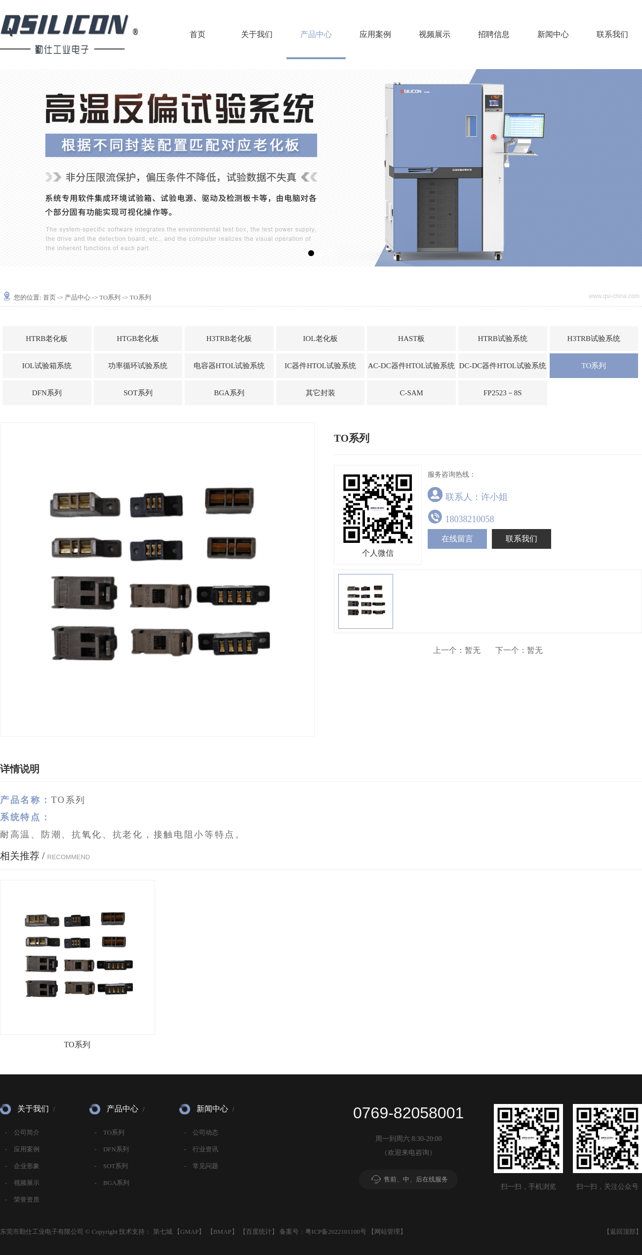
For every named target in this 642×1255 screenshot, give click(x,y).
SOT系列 (137, 393)
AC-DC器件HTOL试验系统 (411, 366)
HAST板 (411, 338)
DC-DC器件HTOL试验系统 (502, 366)
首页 (197, 34)
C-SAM (411, 393)
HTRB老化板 (47, 338)
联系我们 (612, 34)
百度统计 (259, 1231)
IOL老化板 (320, 338)
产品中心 (316, 34)
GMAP (189, 1231)
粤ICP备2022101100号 (335, 1231)
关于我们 (257, 34)
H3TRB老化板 (229, 338)
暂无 (457, 650)
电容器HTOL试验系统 (229, 366)
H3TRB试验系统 (594, 338)
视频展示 (434, 34)
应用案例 (375, 34)
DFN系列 (47, 393)
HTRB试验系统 (502, 338)
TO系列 (109, 297)
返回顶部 (623, 1231)
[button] (311, 253)
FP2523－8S (502, 393)
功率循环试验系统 (137, 366)
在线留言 (457, 538)
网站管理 (387, 1231)
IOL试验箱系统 (47, 366)
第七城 (162, 1231)
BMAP (222, 1231)
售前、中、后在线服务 (416, 1179)
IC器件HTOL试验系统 (320, 366)
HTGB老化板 (138, 338)
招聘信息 (494, 34)
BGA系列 (229, 393)
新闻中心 (553, 34)
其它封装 (320, 393)
